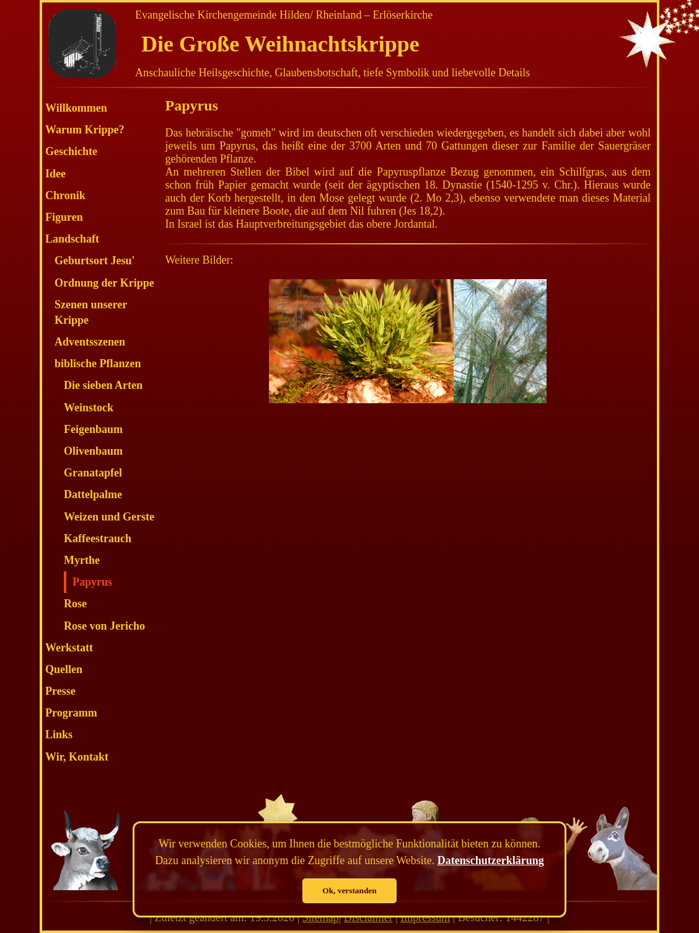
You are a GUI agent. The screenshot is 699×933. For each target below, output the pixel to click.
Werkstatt (69, 647)
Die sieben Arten (103, 385)
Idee (55, 173)
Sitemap (320, 917)
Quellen (63, 669)
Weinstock (88, 407)
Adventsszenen (90, 342)
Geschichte (71, 151)
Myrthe (82, 560)
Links (59, 734)
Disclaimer (368, 917)
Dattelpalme (93, 494)
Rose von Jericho (104, 626)
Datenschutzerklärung (490, 860)
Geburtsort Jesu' (95, 260)
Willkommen (76, 108)
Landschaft (72, 239)
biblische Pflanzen (98, 363)
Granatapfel (93, 472)
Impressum (425, 917)
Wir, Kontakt (76, 757)
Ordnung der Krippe (104, 283)
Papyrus (92, 582)
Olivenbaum (93, 451)
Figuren (64, 217)
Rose (75, 603)
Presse (60, 691)
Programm (71, 713)
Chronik (65, 195)
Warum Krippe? (85, 129)
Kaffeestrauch (97, 538)
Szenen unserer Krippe (91, 312)
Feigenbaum (93, 429)
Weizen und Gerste (109, 517)
